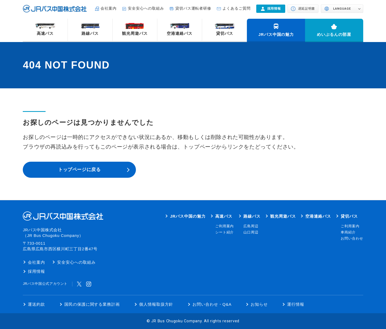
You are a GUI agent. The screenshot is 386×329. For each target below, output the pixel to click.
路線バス (90, 33)
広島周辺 (250, 226)
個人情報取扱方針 (156, 304)
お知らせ (259, 304)
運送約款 (36, 304)
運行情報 (295, 304)
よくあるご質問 (236, 8)
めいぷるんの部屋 (334, 34)
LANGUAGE (342, 8)
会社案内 (109, 8)
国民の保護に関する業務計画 (92, 304)
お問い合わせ (352, 238)
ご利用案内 (224, 226)
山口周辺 (250, 232)
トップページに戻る (79, 169)
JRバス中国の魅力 (276, 34)
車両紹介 (348, 232)
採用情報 (36, 271)
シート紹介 (224, 232)
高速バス (45, 33)
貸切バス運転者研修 (193, 8)
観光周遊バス (135, 33)
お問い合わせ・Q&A (212, 304)
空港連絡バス (179, 33)
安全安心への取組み (146, 8)
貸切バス (224, 33)
